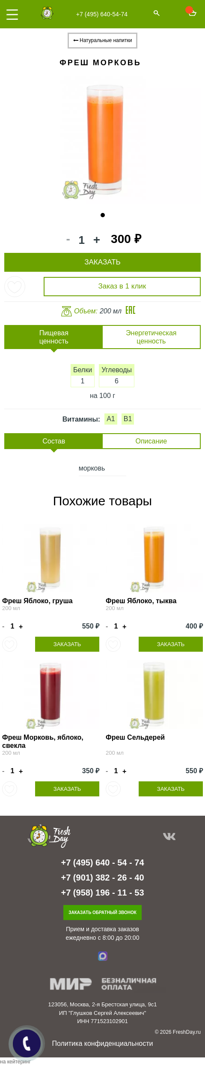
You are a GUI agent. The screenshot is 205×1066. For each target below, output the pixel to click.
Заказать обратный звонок (102, 912)
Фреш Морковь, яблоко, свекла (42, 741)
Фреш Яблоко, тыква (141, 600)
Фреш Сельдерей (135, 737)
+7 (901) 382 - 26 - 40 (102, 877)
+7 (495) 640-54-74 (102, 14)
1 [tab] (103, 215)
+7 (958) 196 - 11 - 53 (102, 892)
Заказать (67, 644)
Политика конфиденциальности (102, 1043)
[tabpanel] (102, 138)
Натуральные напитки (102, 40)
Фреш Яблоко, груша (37, 600)
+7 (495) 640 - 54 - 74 (102, 862)
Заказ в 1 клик (122, 286)
